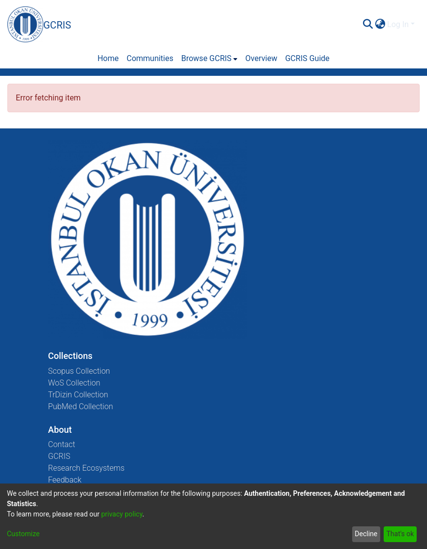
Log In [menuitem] (398, 24)
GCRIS (59, 456)
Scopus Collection (79, 371)
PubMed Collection (80, 406)
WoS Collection (74, 383)
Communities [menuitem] (150, 58)
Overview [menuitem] (261, 58)
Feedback (65, 479)
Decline (366, 534)
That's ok (400, 534)
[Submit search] (367, 25)
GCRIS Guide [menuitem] (307, 58)
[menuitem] (380, 25)
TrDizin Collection (78, 394)
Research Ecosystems (86, 468)
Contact (61, 444)
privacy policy (121, 514)
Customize (23, 534)
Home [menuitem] (108, 58)
